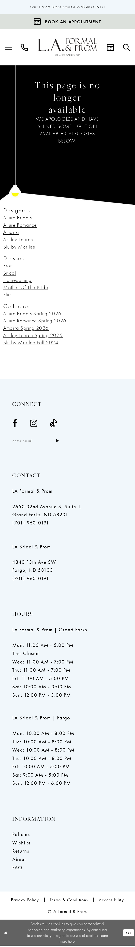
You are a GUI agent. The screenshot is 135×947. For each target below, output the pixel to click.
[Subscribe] (62, 441)
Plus (7, 295)
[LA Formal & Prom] (68, 48)
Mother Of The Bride (25, 288)
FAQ (17, 869)
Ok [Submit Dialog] (128, 933)
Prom (8, 266)
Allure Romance (20, 225)
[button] (8, 48)
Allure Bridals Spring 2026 (32, 314)
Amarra (11, 233)
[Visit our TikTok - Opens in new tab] (53, 424)
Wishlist (21, 844)
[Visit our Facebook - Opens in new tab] (15, 424)
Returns (20, 852)
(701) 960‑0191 (30, 524)
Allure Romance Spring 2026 (35, 321)
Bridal (9, 273)
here (71, 942)
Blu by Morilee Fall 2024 (31, 343)
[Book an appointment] (67, 22)
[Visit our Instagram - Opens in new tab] (34, 424)
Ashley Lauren (18, 240)
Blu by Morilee (19, 247)
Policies (21, 835)
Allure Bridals (17, 218)
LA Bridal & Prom (31, 548)
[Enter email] (38, 441)
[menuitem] (8, 48)
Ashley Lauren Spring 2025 (33, 336)
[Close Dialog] (6, 934)
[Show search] (127, 48)
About (19, 860)
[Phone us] (24, 48)
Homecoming (17, 280)
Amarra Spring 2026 (26, 328)
